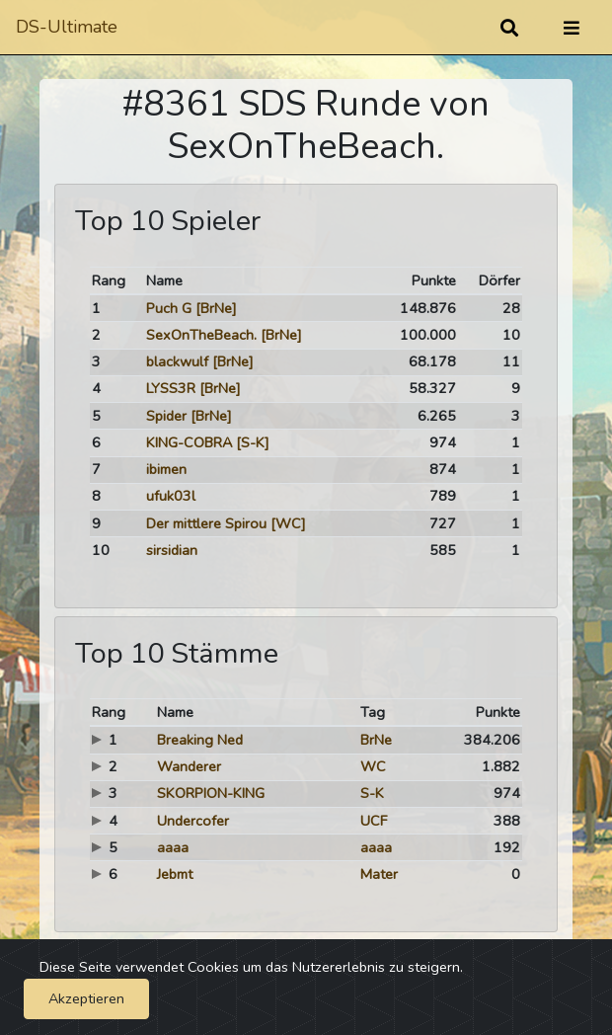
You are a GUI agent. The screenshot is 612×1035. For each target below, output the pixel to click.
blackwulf (177, 361)
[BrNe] (216, 308)
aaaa (173, 847)
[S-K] (252, 442)
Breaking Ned (200, 740)
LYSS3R (170, 388)
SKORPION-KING (211, 793)
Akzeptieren (86, 998)
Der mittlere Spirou (206, 523)
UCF (373, 821)
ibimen (166, 469)
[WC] (288, 523)
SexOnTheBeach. (201, 335)
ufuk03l (170, 496)
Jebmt (174, 874)
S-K (372, 793)
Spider (166, 416)
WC (373, 766)
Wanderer (189, 766)
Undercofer (193, 821)
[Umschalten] (571, 27)
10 (101, 550)
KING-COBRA (189, 442)
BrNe (376, 740)
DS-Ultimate (66, 27)
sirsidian (171, 550)
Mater (379, 874)
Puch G (168, 308)
